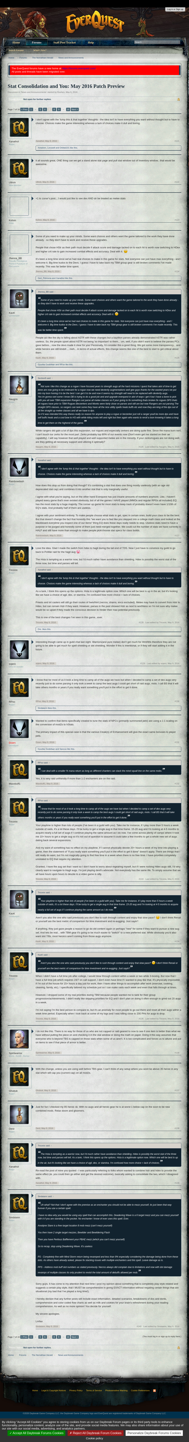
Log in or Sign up (175, 9)
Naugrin (13, 399)
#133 (141, 879)
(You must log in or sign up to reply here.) (162, 1336)
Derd (11, 1128)
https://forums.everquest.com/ (79, 68)
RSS (154, 1390)
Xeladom (42, 148)
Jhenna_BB (15, 258)
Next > (75, 109)
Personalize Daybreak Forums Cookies (154, 1433)
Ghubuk (13, 1090)
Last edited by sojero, (163, 663)
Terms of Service (94, 1390)
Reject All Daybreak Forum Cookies (96, 1433)
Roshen (61, 92)
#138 (177, 1128)
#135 (141, 1018)
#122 (177, 182)
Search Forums (16, 50)
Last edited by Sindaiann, (161, 1326)
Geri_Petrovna (44, 278)
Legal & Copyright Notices (53, 1390)
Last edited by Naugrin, (162, 447)
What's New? (39, 50)
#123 (177, 220)
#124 (177, 271)
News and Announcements (33, 92)
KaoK (12, 312)
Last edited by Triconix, (162, 622)
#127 (177, 535)
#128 (141, 622)
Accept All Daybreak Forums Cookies (36, 1433)
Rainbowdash (16, 481)
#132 (177, 783)
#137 (177, 1090)
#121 (177, 141)
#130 (177, 701)
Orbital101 (65, 148)
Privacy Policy (75, 1390)
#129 (142, 663)
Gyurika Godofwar (46, 364)
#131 (177, 742)
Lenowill (51, 148)
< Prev (24, 109)
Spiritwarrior (15, 1053)
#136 (177, 1053)
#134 (177, 941)
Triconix (13, 570)
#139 (177, 1183)
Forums (36, 42)
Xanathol (14, 141)
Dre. (40, 629)
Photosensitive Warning (116, 1390)
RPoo (62, 364)
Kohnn (12, 220)
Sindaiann (42, 708)
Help (91, 42)
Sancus (63, 749)
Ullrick (12, 182)
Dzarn (38, 742)
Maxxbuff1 (14, 783)
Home (16, 42)
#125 (177, 358)
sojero (12, 663)
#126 (141, 447)
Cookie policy (94, 1438)
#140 (139, 1326)
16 (68, 109)
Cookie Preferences (140, 1390)
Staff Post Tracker (64, 42)
